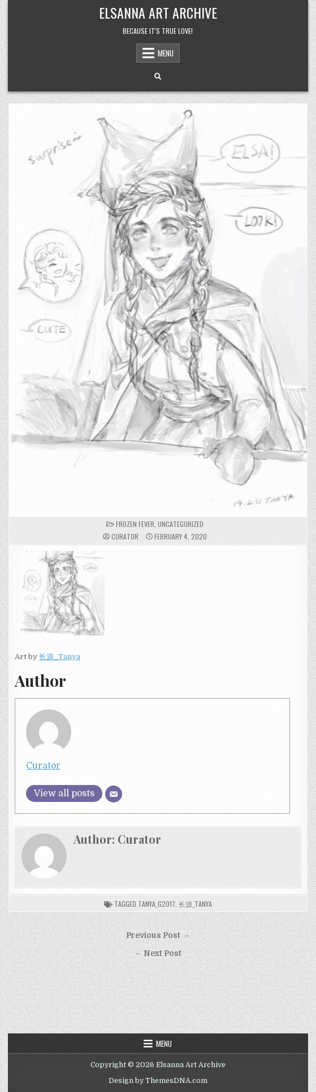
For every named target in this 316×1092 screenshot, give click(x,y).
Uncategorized (181, 524)
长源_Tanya (59, 656)
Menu (166, 53)
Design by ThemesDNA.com (158, 1081)
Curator (124, 536)
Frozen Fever (135, 524)
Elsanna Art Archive (158, 12)
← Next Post (158, 953)
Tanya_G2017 (156, 904)
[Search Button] (157, 76)
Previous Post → (158, 935)
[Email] (113, 794)
